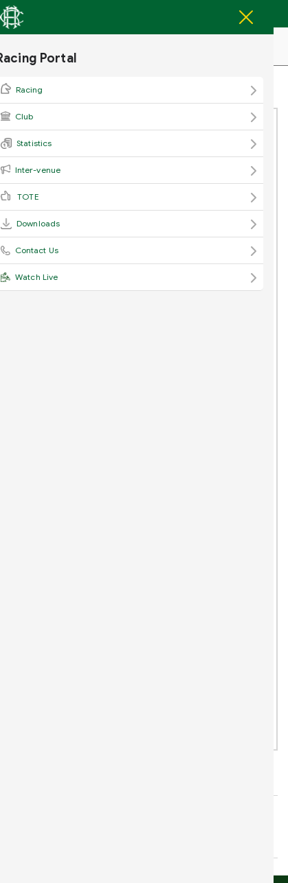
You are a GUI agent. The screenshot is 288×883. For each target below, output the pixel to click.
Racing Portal (82, 48)
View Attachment (75, 229)
